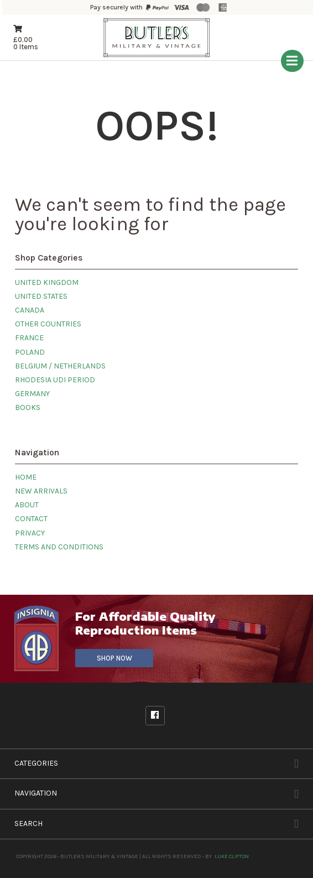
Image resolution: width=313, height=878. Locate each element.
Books (27, 407)
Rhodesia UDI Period (55, 380)
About (27, 505)
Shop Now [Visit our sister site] (114, 658)
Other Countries (48, 324)
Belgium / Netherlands (60, 366)
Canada (29, 310)
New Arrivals (41, 491)
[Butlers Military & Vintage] (157, 55)
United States (41, 296)
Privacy (30, 533)
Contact (31, 518)
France (29, 337)
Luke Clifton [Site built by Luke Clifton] (232, 856)
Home (25, 477)
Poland (30, 352)
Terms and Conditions (59, 547)
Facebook (155, 715)
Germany (32, 393)
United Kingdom (47, 282)
